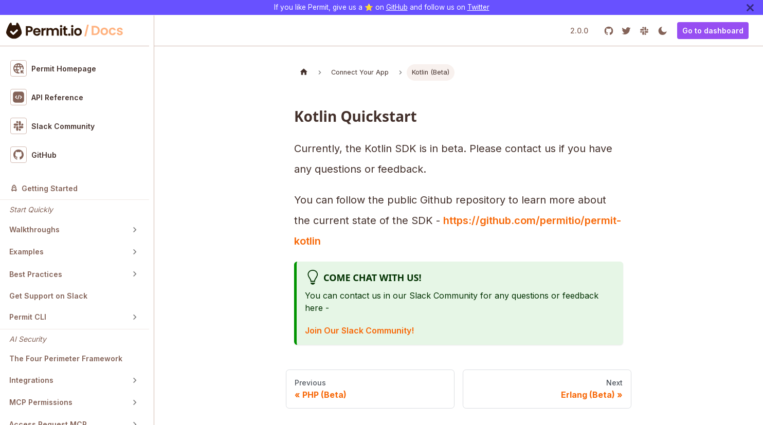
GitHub (397, 7)
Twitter (478, 7)
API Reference (47, 97)
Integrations (31, 380)
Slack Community (52, 126)
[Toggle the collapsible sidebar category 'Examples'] (134, 252)
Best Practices (35, 274)
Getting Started (44, 188)
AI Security (27, 339)
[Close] (750, 7)
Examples (26, 251)
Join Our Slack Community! (359, 330)
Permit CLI (27, 316)
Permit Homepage (53, 68)
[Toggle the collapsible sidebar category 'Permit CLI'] (134, 317)
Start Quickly (31, 209)
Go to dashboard (712, 30)
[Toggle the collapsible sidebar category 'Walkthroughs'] (134, 229)
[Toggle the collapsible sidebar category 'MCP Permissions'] (134, 402)
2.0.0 (579, 30)
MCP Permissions (40, 402)
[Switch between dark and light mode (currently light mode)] (662, 30)
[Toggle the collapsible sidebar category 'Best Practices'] (134, 274)
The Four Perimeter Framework (65, 358)
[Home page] (304, 72)
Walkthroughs (34, 229)
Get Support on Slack (48, 295)
